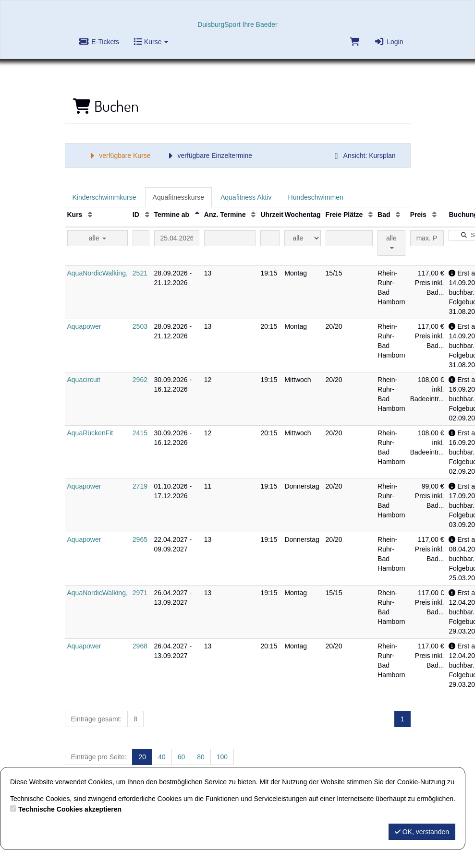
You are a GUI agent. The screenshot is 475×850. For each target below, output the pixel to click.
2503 (140, 326)
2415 (140, 433)
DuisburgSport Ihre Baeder (237, 24)
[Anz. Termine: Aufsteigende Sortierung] (253, 214)
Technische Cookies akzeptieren (70, 809)
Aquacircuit (83, 379)
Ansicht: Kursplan (363, 155)
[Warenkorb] (354, 44)
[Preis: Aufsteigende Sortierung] (434, 214)
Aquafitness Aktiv (246, 197)
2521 (140, 273)
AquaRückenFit (90, 433)
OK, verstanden (422, 832)
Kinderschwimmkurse (104, 197)
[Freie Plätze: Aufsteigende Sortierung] (370, 214)
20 (142, 757)
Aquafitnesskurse (178, 197)
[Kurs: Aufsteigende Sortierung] (90, 214)
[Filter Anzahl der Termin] (230, 238)
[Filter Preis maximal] (427, 238)
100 (222, 757)
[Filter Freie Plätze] (349, 238)
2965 (140, 539)
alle (97, 238)
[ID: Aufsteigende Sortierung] (147, 214)
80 (201, 757)
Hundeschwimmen (315, 197)
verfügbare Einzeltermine (208, 155)
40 (162, 757)
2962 (140, 379)
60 (181, 757)
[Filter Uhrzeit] (270, 238)
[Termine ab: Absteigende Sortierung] (197, 214)
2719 (140, 486)
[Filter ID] (141, 238)
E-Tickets (99, 42)
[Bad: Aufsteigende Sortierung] (398, 214)
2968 (140, 646)
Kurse (151, 42)
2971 (140, 593)
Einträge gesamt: (96, 719)
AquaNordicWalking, (97, 273)
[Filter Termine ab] (176, 238)
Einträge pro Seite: (99, 757)
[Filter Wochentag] (302, 238)
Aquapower (84, 326)
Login (388, 42)
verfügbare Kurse (119, 155)
